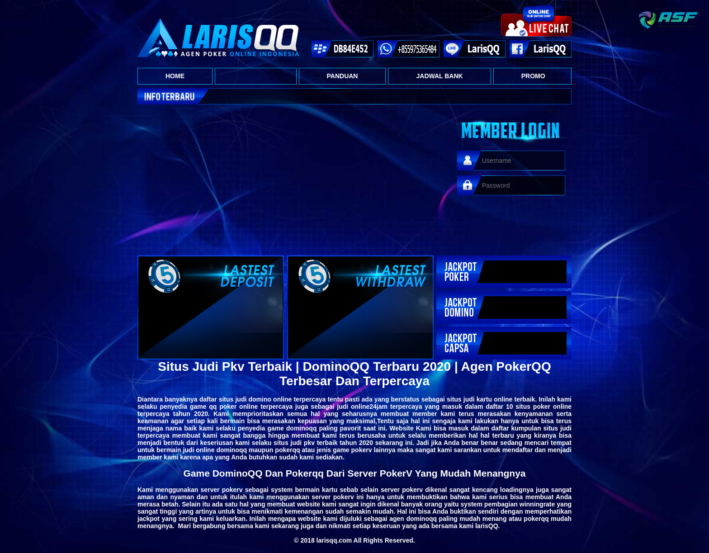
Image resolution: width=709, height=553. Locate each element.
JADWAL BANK (439, 76)
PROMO (533, 76)
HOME (174, 76)
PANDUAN (342, 76)
